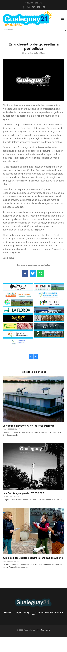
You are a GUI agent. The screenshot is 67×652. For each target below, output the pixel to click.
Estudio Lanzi (45, 645)
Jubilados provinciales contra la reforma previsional (33, 558)
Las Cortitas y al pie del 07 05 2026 (23, 493)
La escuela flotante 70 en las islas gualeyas (28, 426)
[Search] (32, 30)
